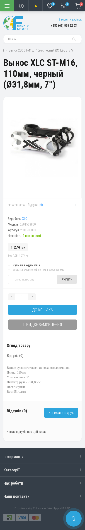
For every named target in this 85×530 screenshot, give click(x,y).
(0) (41, 205)
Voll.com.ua (39, 508)
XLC (24, 219)
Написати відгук (61, 412)
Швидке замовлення (42, 324)
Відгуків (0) (15, 355)
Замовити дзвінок (70, 19)
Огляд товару (18, 345)
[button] (35, 5)
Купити (67, 279)
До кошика (42, 309)
